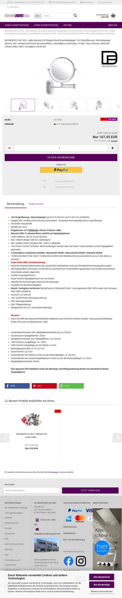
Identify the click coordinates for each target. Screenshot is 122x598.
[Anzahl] (61, 148)
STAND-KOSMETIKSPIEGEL (46, 25)
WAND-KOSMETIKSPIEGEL (17, 25)
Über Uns (9, 549)
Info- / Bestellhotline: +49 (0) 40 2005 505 (25, 2)
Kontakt (8, 528)
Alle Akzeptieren (102, 577)
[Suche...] (38, 16)
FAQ (6, 539)
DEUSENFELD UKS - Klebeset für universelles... (31, 435)
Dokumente (36, 203)
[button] (87, 2)
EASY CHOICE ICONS (14, 544)
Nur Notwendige (102, 584)
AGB (7, 555)
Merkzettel (12, 7)
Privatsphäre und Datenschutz (12, 562)
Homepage (53, 472)
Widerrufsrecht (11, 523)
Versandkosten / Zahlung (16, 507)
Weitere (67, 25)
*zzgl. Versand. (40, 565)
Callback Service (12, 570)
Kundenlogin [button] (105, 2)
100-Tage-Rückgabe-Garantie (62, 2)
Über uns (112, 25)
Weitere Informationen (101, 591)
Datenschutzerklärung (64, 591)
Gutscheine (10, 533)
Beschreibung (15, 203)
